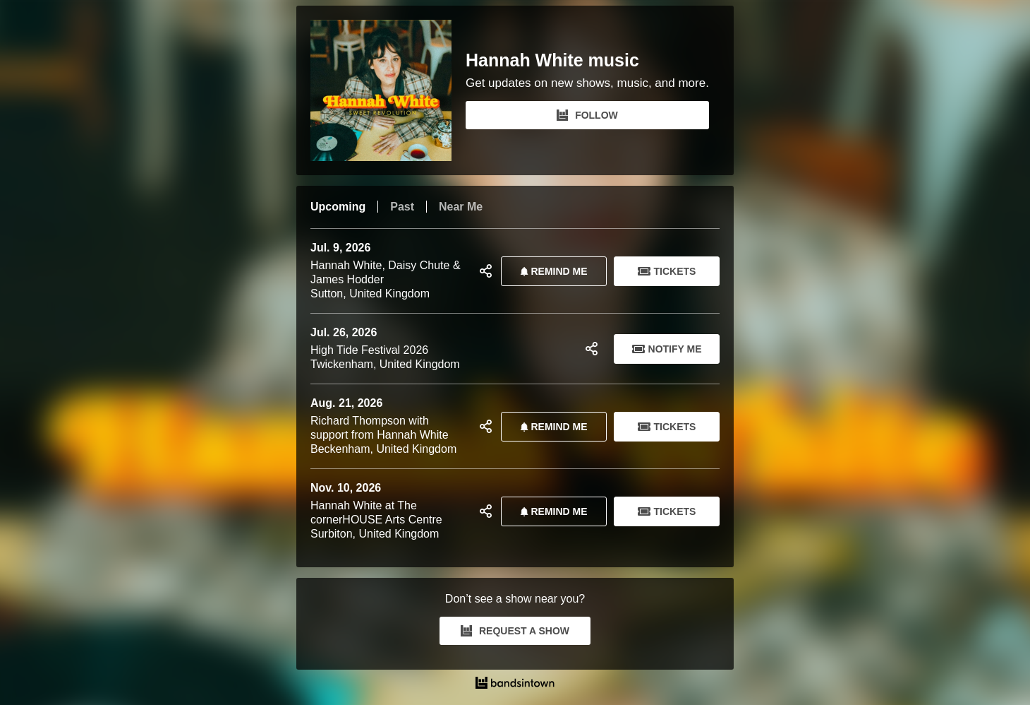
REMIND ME (551, 271)
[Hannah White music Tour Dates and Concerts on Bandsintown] (515, 684)
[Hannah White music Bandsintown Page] (388, 90)
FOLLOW (587, 115)
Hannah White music (552, 60)
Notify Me (667, 349)
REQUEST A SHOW (515, 630)
